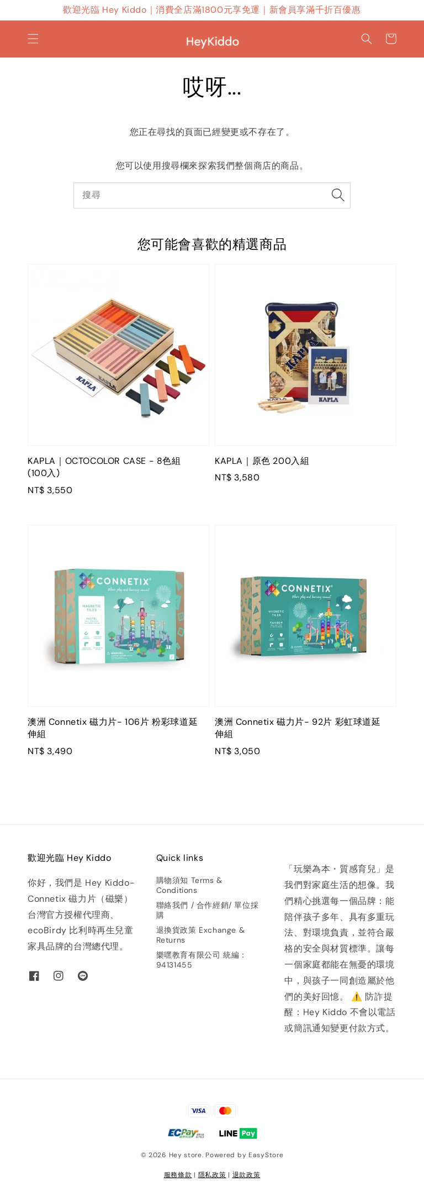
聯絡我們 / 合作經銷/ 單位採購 (207, 910)
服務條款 (178, 1174)
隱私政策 (212, 1174)
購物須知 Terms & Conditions (189, 885)
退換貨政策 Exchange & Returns (200, 935)
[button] (33, 39)
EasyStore (265, 1155)
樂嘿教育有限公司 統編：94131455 (201, 960)
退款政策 (246, 1174)
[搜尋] (338, 195)
